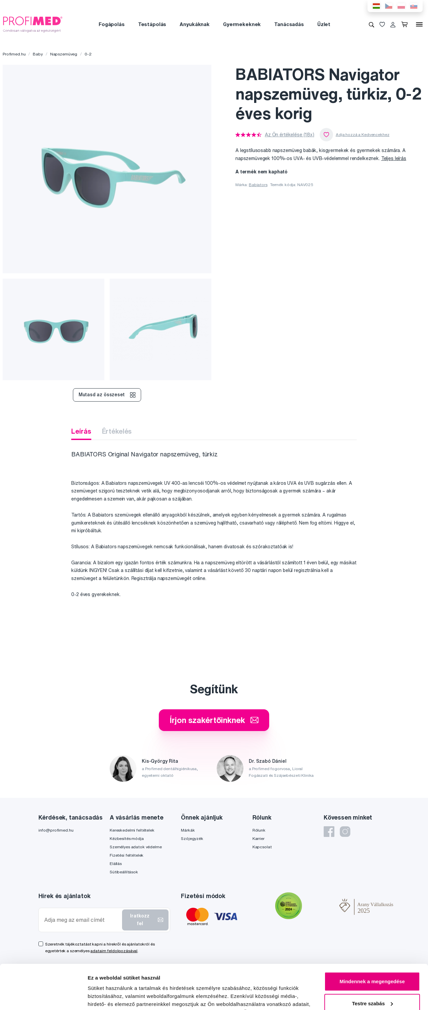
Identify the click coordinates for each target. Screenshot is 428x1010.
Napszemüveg (63, 54)
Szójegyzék (192, 838)
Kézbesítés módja (127, 838)
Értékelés (117, 431)
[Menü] (419, 24)
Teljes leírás (393, 158)
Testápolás (152, 24)
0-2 (88, 54)
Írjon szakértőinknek (214, 720)
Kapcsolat (262, 847)
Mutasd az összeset (107, 395)
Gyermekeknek (242, 24)
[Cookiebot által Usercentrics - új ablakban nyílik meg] (43, 997)
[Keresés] (371, 24)
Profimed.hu (14, 54)
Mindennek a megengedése (372, 940)
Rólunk (258, 830)
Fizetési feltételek (126, 855)
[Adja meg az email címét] (81, 920)
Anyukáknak (195, 24)
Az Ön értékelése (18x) (289, 134)
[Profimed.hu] (33, 24)
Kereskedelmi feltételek (132, 830)
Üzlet (323, 24)
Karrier (258, 838)
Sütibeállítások (124, 872)
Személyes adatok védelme (136, 847)
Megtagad (372, 983)
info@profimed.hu (56, 830)
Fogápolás (112, 24)
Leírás (81, 431)
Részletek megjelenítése (117, 997)
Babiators (258, 184)
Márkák (188, 830)
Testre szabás (372, 961)
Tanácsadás (289, 24)
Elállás (116, 863)
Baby (37, 54)
